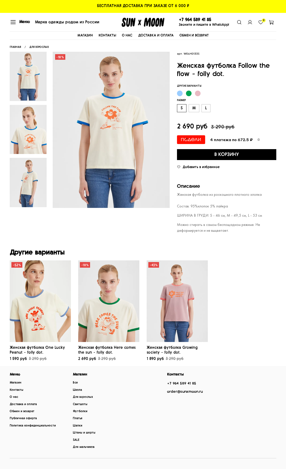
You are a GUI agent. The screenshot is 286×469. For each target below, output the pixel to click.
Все (75, 382)
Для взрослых (83, 397)
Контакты (16, 390)
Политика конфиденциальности (33, 425)
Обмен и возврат (22, 411)
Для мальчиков (83, 447)
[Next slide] (28, 202)
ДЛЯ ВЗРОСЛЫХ (39, 47)
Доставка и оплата (23, 404)
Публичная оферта (23, 418)
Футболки (80, 411)
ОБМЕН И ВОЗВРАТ (194, 35)
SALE (76, 440)
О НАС (127, 35)
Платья (77, 418)
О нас (14, 397)
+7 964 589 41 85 (181, 383)
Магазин (15, 382)
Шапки (77, 425)
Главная (15, 47)
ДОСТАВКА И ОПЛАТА (156, 35)
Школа (77, 390)
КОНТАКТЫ (107, 35)
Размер (181, 100)
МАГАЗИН (85, 35)
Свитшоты (80, 404)
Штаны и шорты (84, 432)
